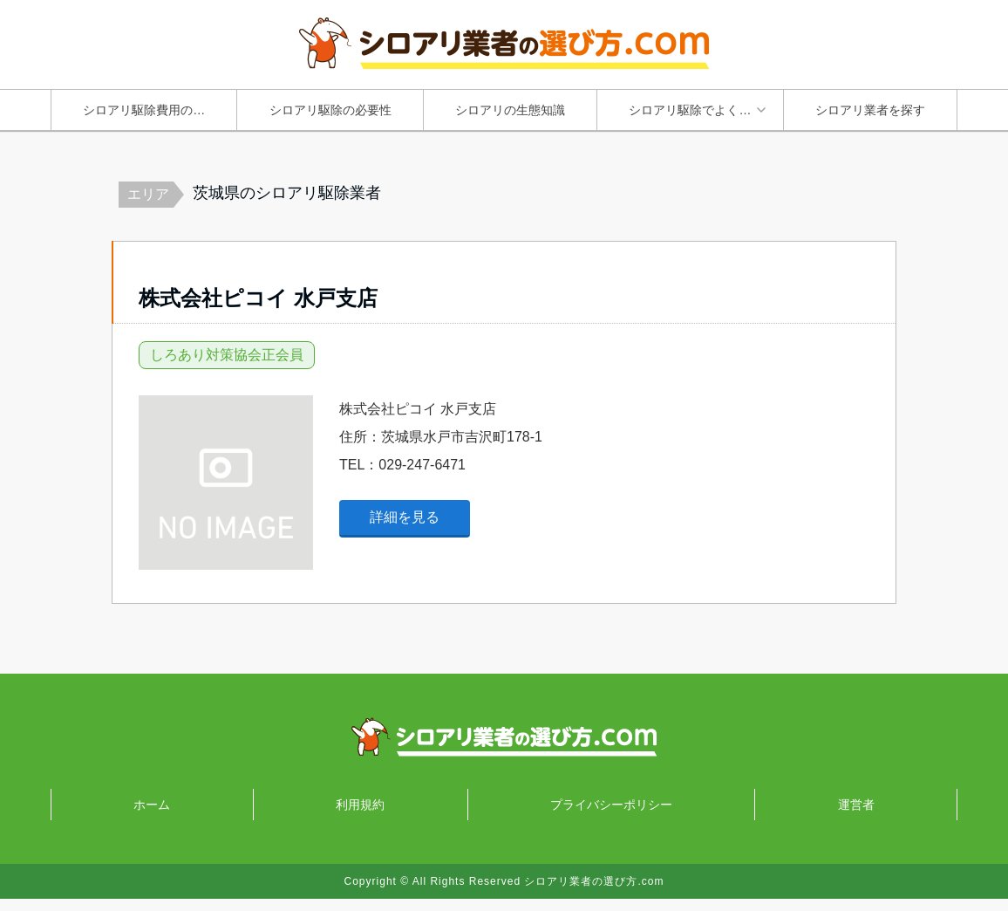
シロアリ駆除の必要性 (330, 110)
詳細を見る (404, 529)
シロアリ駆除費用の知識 (150, 110)
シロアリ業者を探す (870, 110)
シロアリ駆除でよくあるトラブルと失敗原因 (703, 110)
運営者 (856, 817)
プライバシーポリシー (611, 817)
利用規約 (360, 817)
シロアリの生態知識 (510, 110)
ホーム (151, 817)
